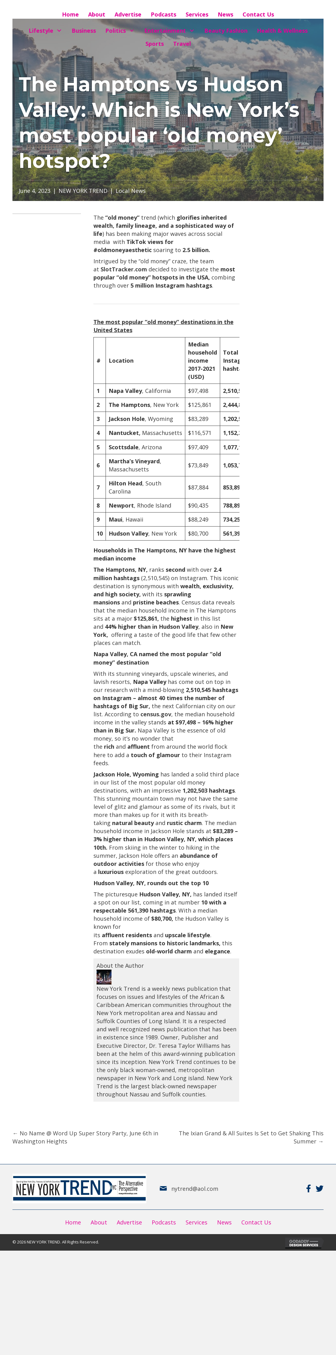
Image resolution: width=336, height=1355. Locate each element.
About (99, 1222)
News (224, 1222)
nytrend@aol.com (194, 1188)
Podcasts (164, 1222)
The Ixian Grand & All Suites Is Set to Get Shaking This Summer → (251, 1137)
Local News (131, 190)
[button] (59, 30)
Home (73, 1222)
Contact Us (256, 1222)
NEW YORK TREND (83, 190)
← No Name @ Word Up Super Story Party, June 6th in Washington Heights (85, 1137)
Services (196, 1222)
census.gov (155, 714)
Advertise (129, 1222)
